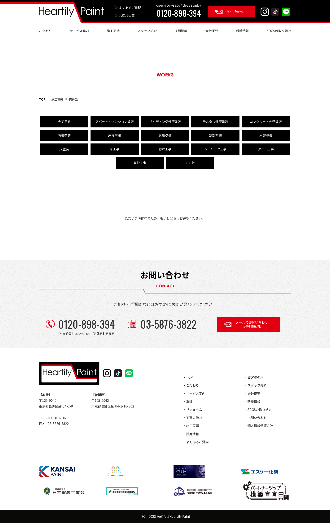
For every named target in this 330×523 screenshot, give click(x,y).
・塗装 (187, 401)
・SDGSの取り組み (258, 409)
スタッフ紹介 (147, 30)
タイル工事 (266, 149)
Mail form (235, 11)
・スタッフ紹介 (255, 385)
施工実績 (113, 30)
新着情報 (242, 30)
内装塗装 (64, 135)
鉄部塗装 (215, 135)
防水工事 (165, 149)
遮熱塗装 (165, 135)
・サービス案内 (194, 393)
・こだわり (191, 385)
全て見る (64, 121)
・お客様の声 (254, 377)
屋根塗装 (114, 135)
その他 (190, 162)
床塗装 (64, 149)
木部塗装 (265, 135)
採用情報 (181, 30)
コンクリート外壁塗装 (266, 121)
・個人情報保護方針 (258, 425)
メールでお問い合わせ (252, 324)
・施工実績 (191, 425)
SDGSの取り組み (279, 30)
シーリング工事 (215, 149)
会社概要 (211, 30)
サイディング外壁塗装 (165, 121)
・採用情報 (191, 434)
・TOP (188, 377)
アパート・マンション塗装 (114, 121)
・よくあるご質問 (196, 442)
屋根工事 (139, 162)
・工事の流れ (192, 417)
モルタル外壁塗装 (215, 121)
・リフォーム (192, 409)
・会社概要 (252, 393)
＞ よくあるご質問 (128, 7)
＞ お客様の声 (125, 15)
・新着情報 (252, 401)
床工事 (114, 149)
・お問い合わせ (255, 417)
